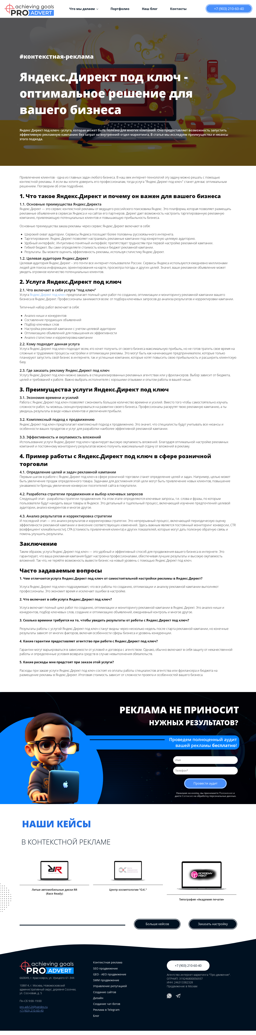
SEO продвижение (105, 972)
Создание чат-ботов (106, 1008)
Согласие (187, 796)
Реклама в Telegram (106, 1014)
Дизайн (98, 1002)
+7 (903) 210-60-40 (229, 8)
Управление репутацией (110, 990)
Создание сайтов (104, 996)
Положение (226, 794)
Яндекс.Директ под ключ (48, 295)
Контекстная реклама (107, 967)
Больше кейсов (157, 928)
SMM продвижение (106, 984)
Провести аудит (205, 783)
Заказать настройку (213, 928)
